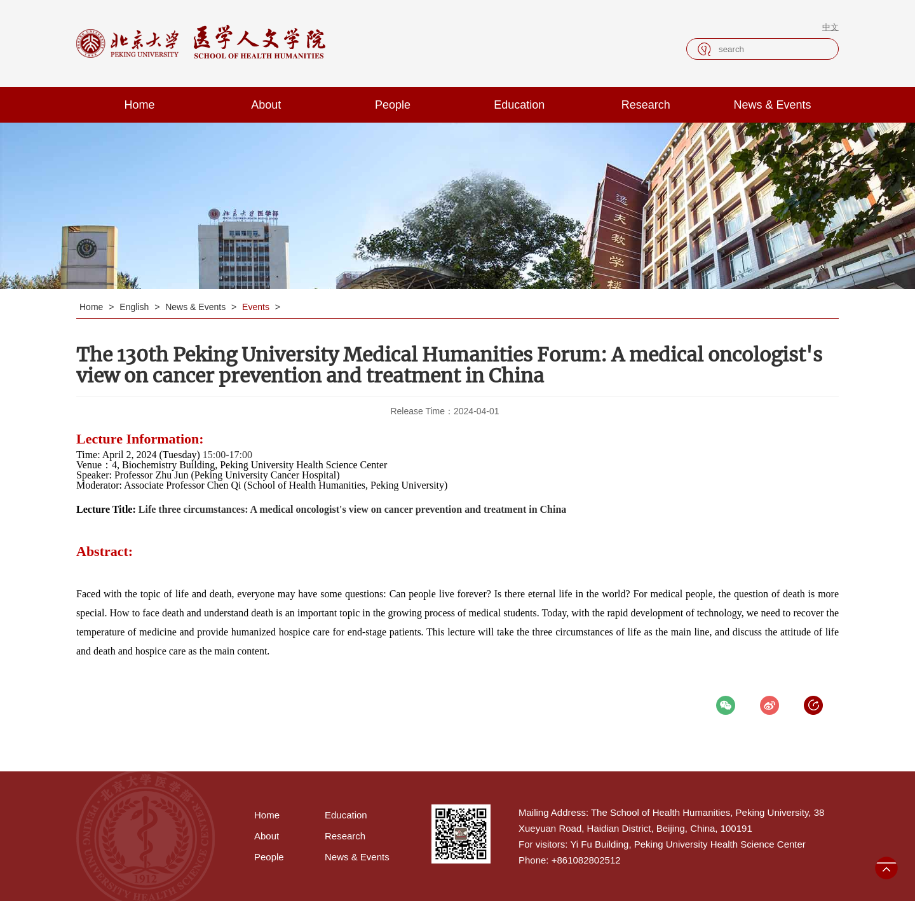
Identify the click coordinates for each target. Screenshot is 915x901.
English (135, 307)
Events (257, 307)
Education (519, 104)
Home (140, 104)
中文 (830, 27)
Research (645, 104)
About (266, 104)
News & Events (772, 104)
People (392, 104)
